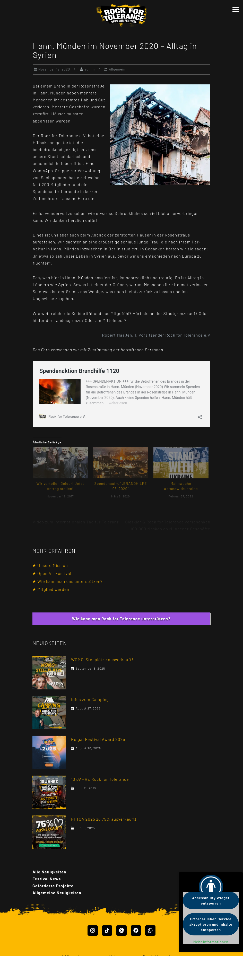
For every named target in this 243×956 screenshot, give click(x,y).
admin (89, 69)
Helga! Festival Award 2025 (98, 739)
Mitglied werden (53, 589)
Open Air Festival (54, 573)
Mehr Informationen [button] (211, 942)
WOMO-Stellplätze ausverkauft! (102, 659)
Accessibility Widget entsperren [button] (211, 900)
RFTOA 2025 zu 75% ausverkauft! (103, 819)
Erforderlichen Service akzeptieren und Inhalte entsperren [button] (210, 924)
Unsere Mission (52, 565)
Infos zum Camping (90, 699)
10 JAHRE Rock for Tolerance (100, 779)
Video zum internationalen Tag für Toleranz (76, 521)
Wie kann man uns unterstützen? (69, 581)
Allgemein (117, 69)
